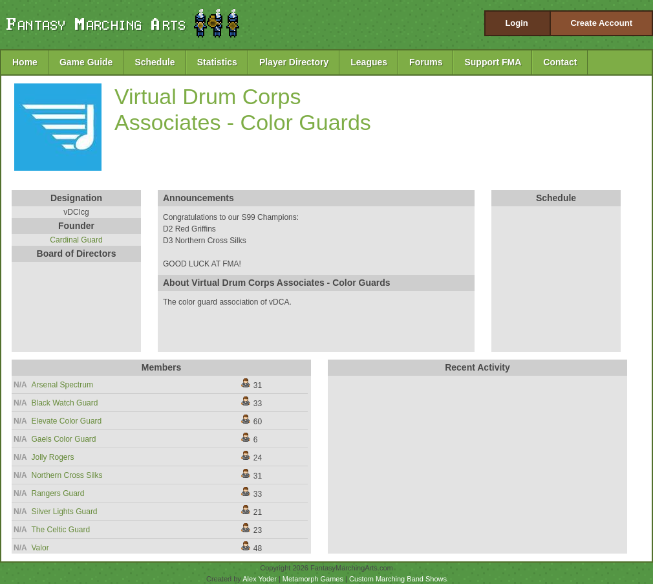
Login (516, 23)
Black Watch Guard (65, 402)
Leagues (368, 62)
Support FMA (492, 62)
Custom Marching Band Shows (398, 579)
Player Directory (293, 62)
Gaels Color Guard (64, 439)
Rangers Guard (58, 493)
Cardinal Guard (76, 239)
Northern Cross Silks (67, 475)
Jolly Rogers (53, 457)
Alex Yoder (259, 579)
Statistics (217, 62)
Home (24, 62)
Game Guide (85, 62)
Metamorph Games (313, 579)
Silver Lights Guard (65, 511)
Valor (40, 547)
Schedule (154, 62)
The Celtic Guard (61, 529)
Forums (425, 62)
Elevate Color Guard (67, 421)
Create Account (601, 23)
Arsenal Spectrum (62, 384)
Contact (560, 62)
